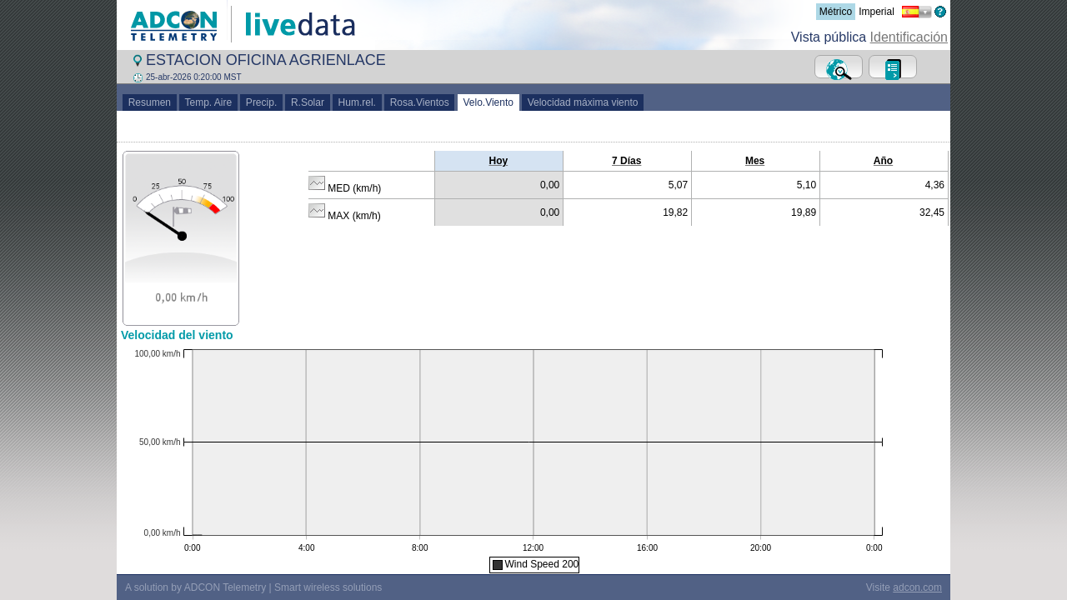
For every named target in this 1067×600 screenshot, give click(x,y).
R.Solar (307, 102)
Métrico (835, 12)
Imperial (876, 12)
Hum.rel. (357, 102)
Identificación (909, 37)
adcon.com (917, 587)
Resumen (150, 102)
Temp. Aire (208, 102)
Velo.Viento (488, 102)
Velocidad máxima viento (583, 102)
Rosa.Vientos (419, 102)
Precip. (261, 102)
